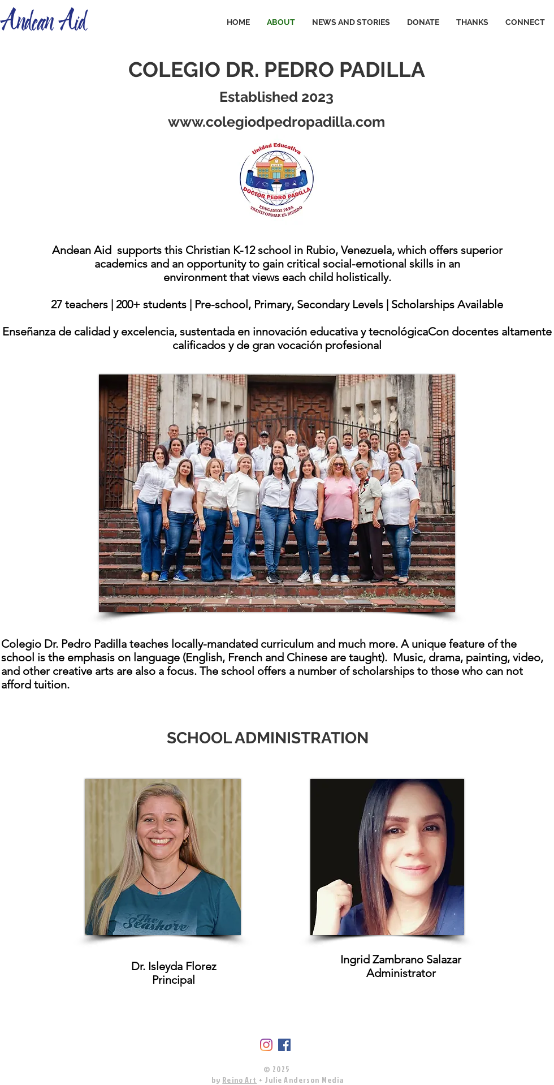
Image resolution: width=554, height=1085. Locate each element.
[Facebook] (284, 1045)
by (216, 1079)
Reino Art (239, 1079)
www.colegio (212, 121)
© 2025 (277, 1069)
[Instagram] (266, 1045)
